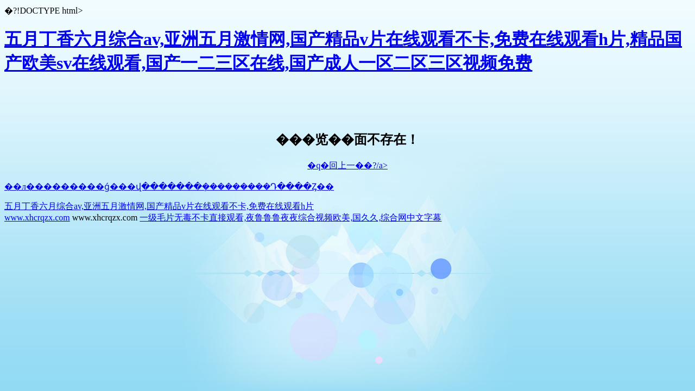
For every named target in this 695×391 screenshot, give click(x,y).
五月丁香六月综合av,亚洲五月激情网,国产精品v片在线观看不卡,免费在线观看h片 (159, 206)
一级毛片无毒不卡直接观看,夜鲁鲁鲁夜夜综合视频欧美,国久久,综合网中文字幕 (290, 217)
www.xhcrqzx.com (37, 217)
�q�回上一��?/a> (347, 165)
